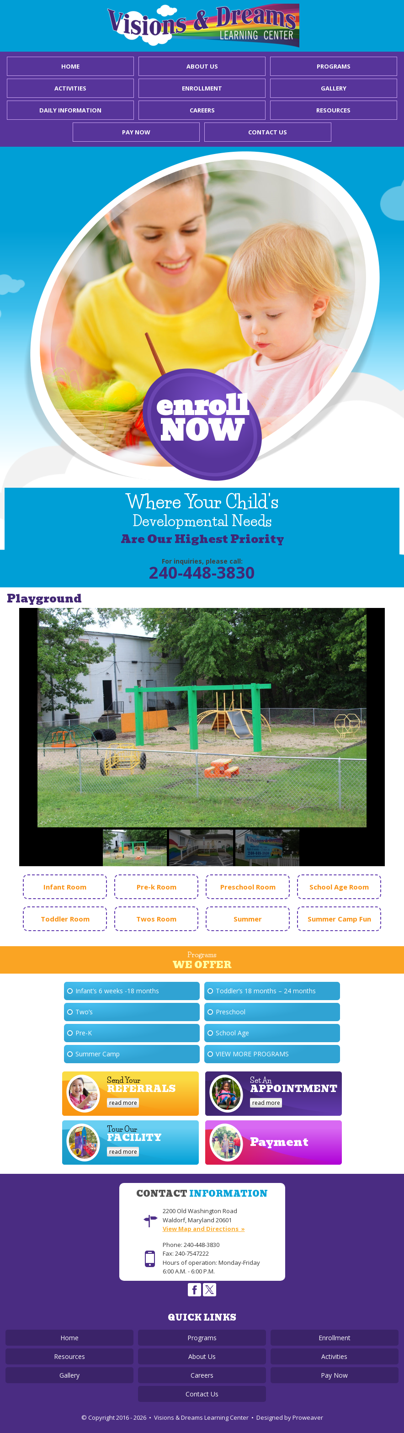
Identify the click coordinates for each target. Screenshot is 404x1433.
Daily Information (70, 110)
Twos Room (156, 918)
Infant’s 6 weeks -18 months (117, 990)
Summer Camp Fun (339, 918)
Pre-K (83, 1032)
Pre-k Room (156, 886)
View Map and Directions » (204, 1229)
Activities (70, 88)
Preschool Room (248, 886)
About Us (202, 66)
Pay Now (136, 132)
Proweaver (307, 1417)
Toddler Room (65, 918)
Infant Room (64, 886)
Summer (248, 918)
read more (123, 1103)
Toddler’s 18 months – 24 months (266, 990)
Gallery (333, 88)
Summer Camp (97, 1053)
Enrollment (202, 88)
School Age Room (339, 886)
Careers (202, 110)
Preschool (230, 1011)
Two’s (84, 1011)
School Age (232, 1032)
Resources (333, 110)
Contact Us (267, 132)
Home (70, 66)
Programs (334, 66)
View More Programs (252, 1053)
